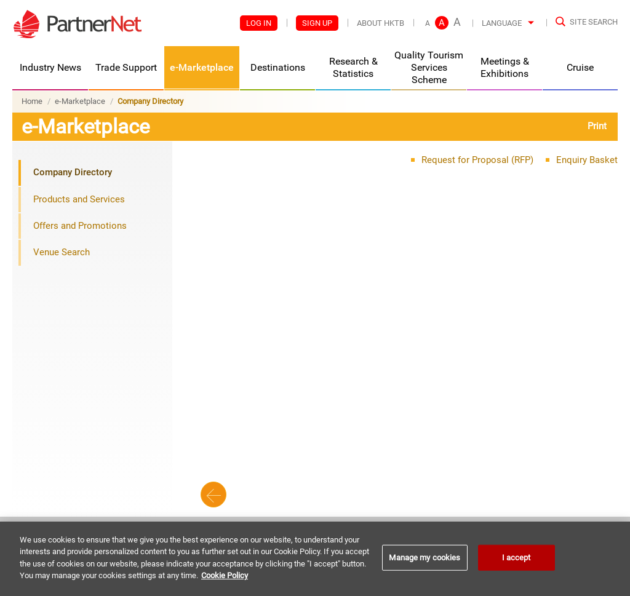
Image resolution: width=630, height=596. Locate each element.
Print (597, 126)
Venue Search (61, 252)
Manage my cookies (424, 557)
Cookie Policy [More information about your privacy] (224, 575)
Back (213, 494)
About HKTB (380, 23)
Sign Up (317, 23)
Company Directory (72, 172)
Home (32, 101)
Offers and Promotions (80, 225)
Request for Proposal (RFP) (477, 159)
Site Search (594, 21)
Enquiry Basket (587, 159)
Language (502, 23)
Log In (258, 23)
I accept (516, 557)
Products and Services (79, 199)
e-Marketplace (80, 101)
